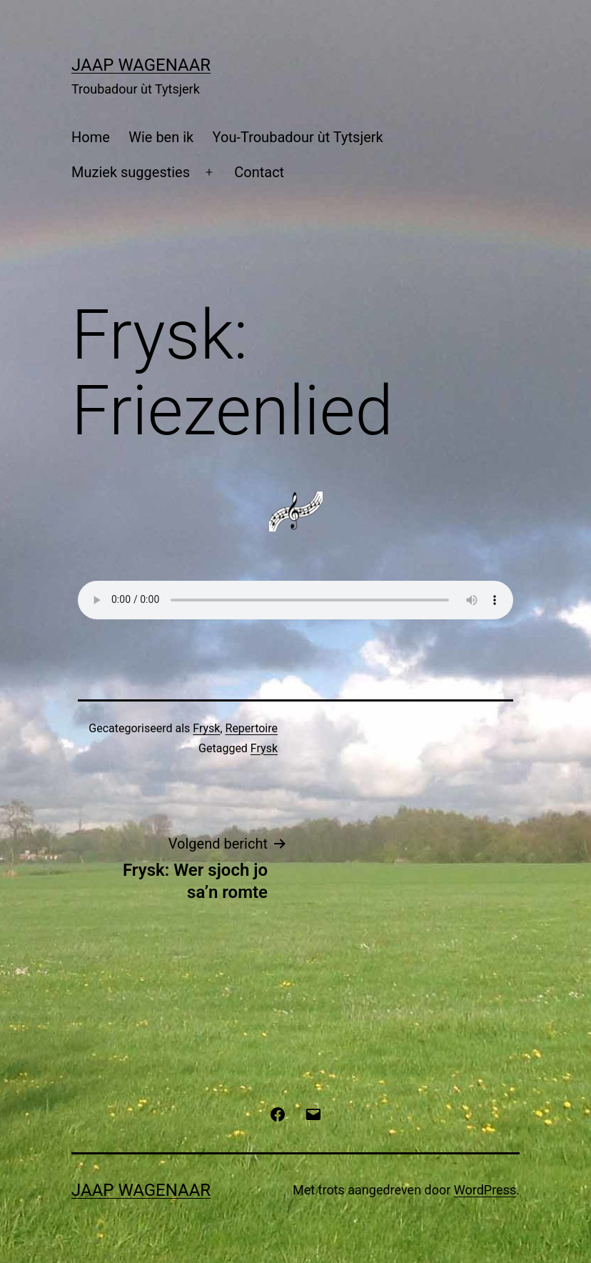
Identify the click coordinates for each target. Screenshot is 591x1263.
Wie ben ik (160, 137)
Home (90, 137)
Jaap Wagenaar (141, 65)
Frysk (206, 728)
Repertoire (252, 728)
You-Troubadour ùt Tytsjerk (298, 137)
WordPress (485, 1189)
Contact (259, 172)
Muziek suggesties (130, 172)
